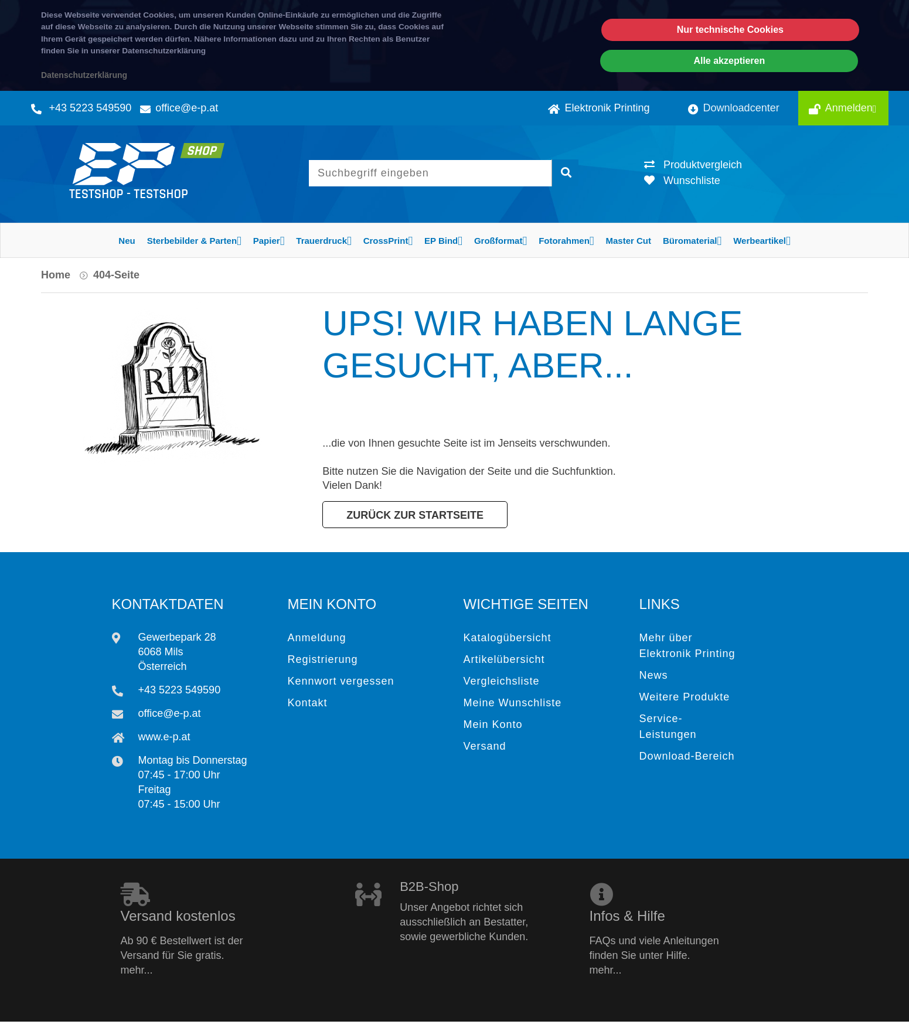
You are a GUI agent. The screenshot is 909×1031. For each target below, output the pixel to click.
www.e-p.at (164, 737)
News (653, 675)
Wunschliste (682, 180)
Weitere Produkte (684, 697)
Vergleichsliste (502, 681)
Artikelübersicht (504, 659)
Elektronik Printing (598, 108)
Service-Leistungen (668, 726)
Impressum (844, 1016)
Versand (485, 746)
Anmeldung (317, 638)
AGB (699, 1016)
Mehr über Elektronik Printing (687, 645)
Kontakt (308, 703)
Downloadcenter (733, 108)
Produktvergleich (693, 165)
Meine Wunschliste (513, 703)
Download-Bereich (687, 756)
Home (55, 275)
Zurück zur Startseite (415, 515)
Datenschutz (763, 1016)
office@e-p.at (186, 108)
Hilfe (651, 1016)
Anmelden (853, 108)
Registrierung (323, 659)
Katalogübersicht (507, 638)
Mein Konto (493, 724)
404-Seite (116, 275)
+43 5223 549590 (90, 108)
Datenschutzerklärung (84, 75)
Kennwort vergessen (341, 681)
